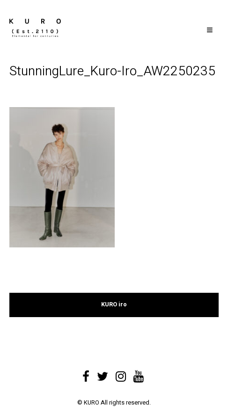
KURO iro (114, 304)
